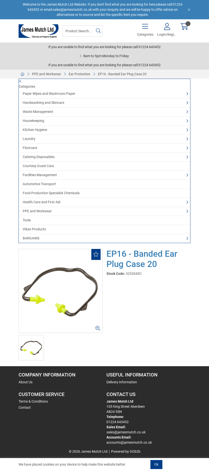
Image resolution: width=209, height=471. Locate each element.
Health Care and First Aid (41, 202)
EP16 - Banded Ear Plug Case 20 (122, 74)
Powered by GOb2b (125, 451)
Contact (25, 407)
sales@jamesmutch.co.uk (126, 432)
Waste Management (38, 112)
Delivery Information (121, 382)
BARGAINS (31, 238)
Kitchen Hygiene (35, 130)
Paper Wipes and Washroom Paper (49, 94)
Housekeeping (33, 121)
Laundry (29, 139)
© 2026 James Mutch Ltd (88, 451)
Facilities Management (40, 175)
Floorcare (30, 148)
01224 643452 (117, 422)
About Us (25, 382)
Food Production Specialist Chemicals (51, 193)
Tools (27, 220)
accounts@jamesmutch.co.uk (129, 442)
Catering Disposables (39, 157)
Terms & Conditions (33, 401)
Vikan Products (34, 229)
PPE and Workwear (46, 74)
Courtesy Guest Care (38, 166)
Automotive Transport (39, 184)
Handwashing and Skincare (43, 103)
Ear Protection (79, 74)
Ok (156, 464)
